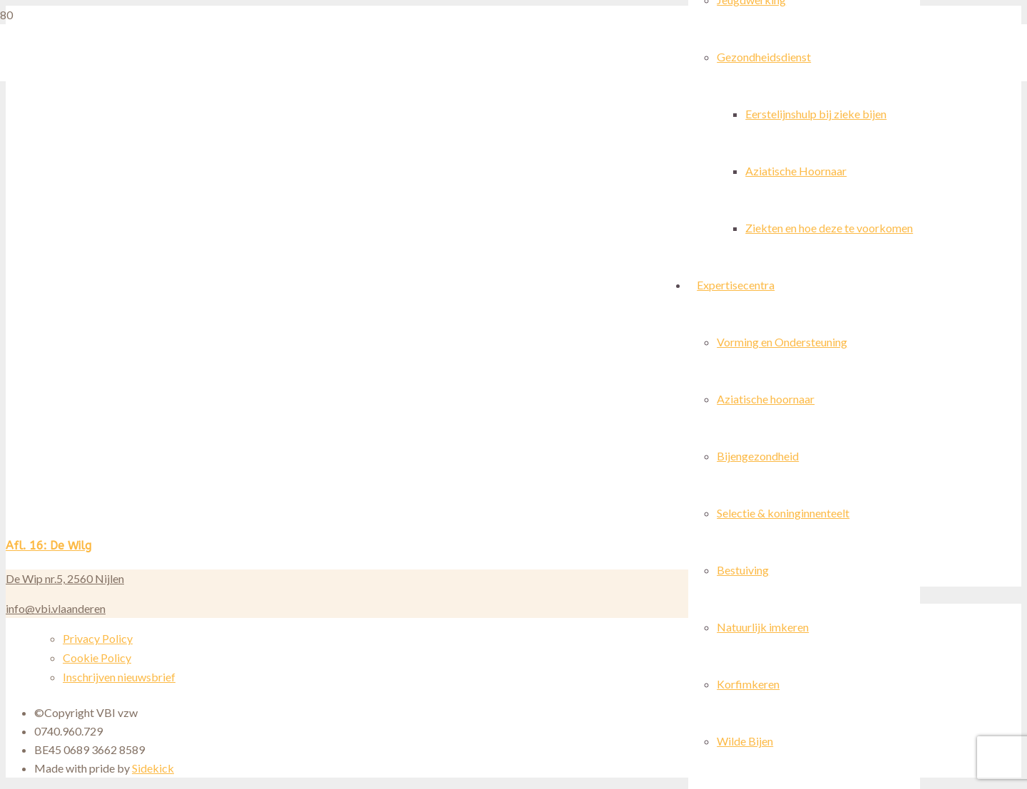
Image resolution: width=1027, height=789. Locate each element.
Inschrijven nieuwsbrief (119, 677)
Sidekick (153, 768)
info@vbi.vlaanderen (56, 608)
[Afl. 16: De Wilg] (416, 520)
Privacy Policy (98, 638)
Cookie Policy (97, 657)
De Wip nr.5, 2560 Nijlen (65, 578)
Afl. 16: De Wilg (48, 545)
